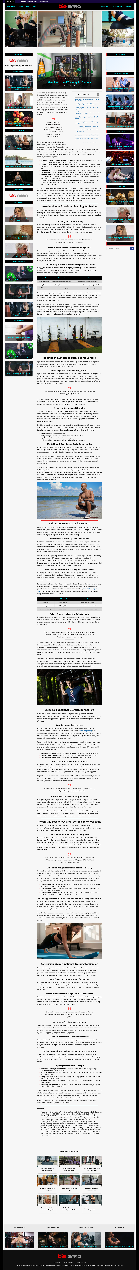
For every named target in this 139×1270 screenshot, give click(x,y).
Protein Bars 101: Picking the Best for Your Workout (120, 202)
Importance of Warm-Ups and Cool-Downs (87, 139)
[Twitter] (133, 1)
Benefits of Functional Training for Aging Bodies (87, 108)
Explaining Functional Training (87, 104)
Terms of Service (68, 1262)
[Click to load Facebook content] (120, 64)
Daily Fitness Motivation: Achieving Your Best (120, 89)
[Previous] (17, 1)
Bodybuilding (11, 6)
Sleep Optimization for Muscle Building (52, 1247)
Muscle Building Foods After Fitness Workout (18, 124)
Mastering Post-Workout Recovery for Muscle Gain (18, 88)
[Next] (19, 1)
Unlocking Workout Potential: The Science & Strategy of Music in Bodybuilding (120, 164)
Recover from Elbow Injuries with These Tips (19, 297)
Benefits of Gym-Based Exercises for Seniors (87, 118)
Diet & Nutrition (117, 6)
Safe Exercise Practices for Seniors (87, 135)
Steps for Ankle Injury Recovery (18, 280)
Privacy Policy (57, 1262)
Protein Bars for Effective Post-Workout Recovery (120, 220)
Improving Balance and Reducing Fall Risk (87, 123)
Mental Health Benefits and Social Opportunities (87, 131)
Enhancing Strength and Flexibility (88, 127)
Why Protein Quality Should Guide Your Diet (18, 238)
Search (132, 249)
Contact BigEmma (81, 1262)
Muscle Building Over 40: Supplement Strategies (19, 1246)
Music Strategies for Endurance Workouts (120, 181)
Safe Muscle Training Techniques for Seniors (18, 147)
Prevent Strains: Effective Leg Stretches (18, 184)
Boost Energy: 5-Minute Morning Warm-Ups (19, 166)
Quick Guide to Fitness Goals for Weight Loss (119, 1247)
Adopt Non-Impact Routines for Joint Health (19, 338)
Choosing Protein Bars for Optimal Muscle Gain (120, 238)
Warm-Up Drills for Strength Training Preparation (34, 1)
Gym (20, 6)
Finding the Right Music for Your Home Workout (120, 147)
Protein (128, 6)
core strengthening (85, 731)
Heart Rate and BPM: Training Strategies (86, 1247)
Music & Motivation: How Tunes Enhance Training (120, 107)
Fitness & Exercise (31, 6)
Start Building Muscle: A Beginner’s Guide (18, 107)
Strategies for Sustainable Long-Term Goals (120, 126)
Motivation (104, 6)
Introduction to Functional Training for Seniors (87, 100)
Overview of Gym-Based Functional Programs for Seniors (87, 113)
